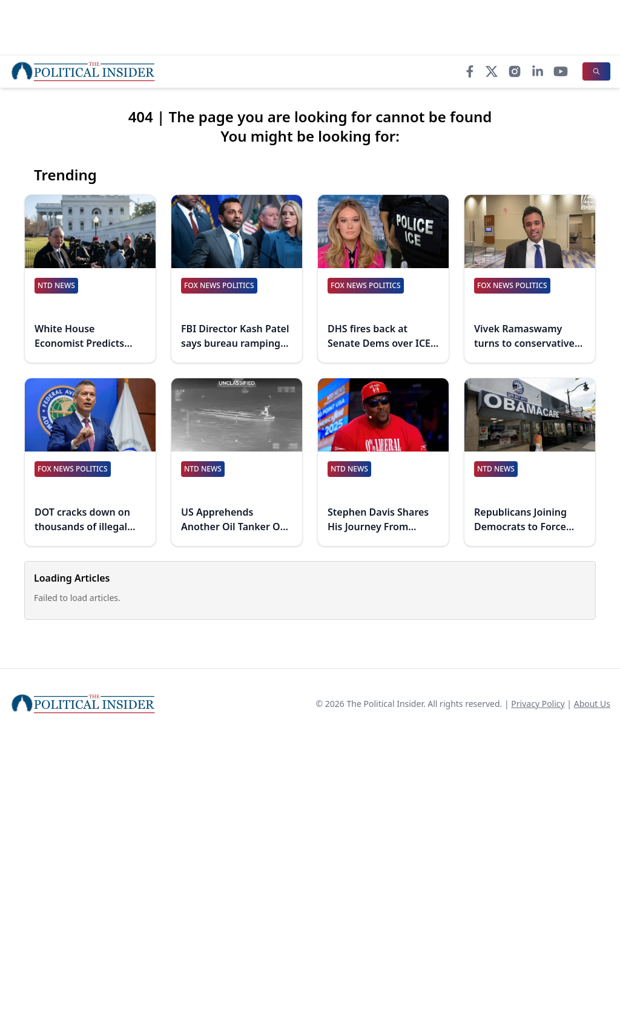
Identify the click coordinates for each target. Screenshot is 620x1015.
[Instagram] (514, 71)
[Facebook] (470, 71)
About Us (592, 703)
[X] (492, 71)
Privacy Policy (537, 703)
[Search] (596, 71)
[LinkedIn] (538, 71)
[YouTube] (560, 71)
